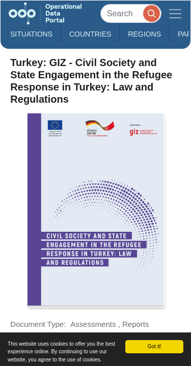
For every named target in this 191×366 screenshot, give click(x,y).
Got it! (154, 346)
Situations (31, 34)
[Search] (130, 13)
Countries (90, 34)
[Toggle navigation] (175, 13)
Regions (144, 34)
